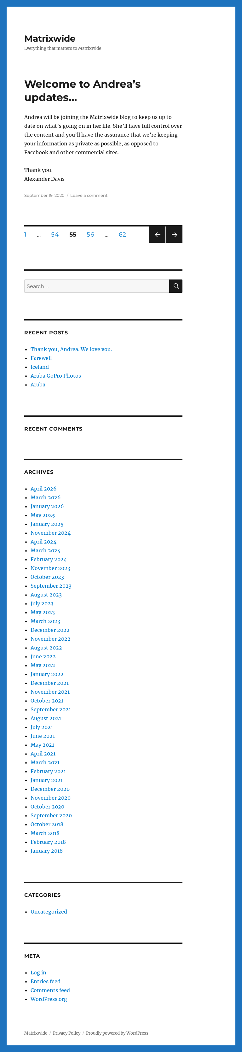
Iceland (40, 367)
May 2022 (43, 665)
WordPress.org (49, 999)
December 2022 (50, 630)
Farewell (41, 358)
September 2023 (51, 586)
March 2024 (45, 550)
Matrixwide (50, 38)
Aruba (38, 384)
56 (92, 234)
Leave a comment (88, 195)
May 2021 (42, 745)
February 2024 (49, 559)
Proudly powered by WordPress (117, 1033)
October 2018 (47, 824)
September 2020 (51, 815)
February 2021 (48, 771)
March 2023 (45, 621)
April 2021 (43, 753)
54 (57, 234)
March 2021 (45, 762)
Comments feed (50, 990)
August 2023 (46, 594)
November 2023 (50, 568)
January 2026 (47, 506)
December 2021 (50, 683)
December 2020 (50, 789)
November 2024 (51, 533)
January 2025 (47, 524)
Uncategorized (49, 911)
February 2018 (48, 842)
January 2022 (47, 674)
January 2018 (47, 851)
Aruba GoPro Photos (56, 376)
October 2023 (47, 577)
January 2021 (47, 780)
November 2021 (50, 692)
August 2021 (46, 718)
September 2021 (51, 709)
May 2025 (43, 515)
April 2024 (43, 541)
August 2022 (46, 647)
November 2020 (51, 798)
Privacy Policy (66, 1033)
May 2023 (43, 612)
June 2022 (43, 656)
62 (124, 234)
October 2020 (47, 806)
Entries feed (45, 981)
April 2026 (44, 488)
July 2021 (42, 727)
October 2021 (47, 700)
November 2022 (51, 639)
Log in (38, 972)
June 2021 (43, 736)
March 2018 (45, 833)
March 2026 (46, 497)
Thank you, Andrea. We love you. (71, 349)
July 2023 (42, 603)
